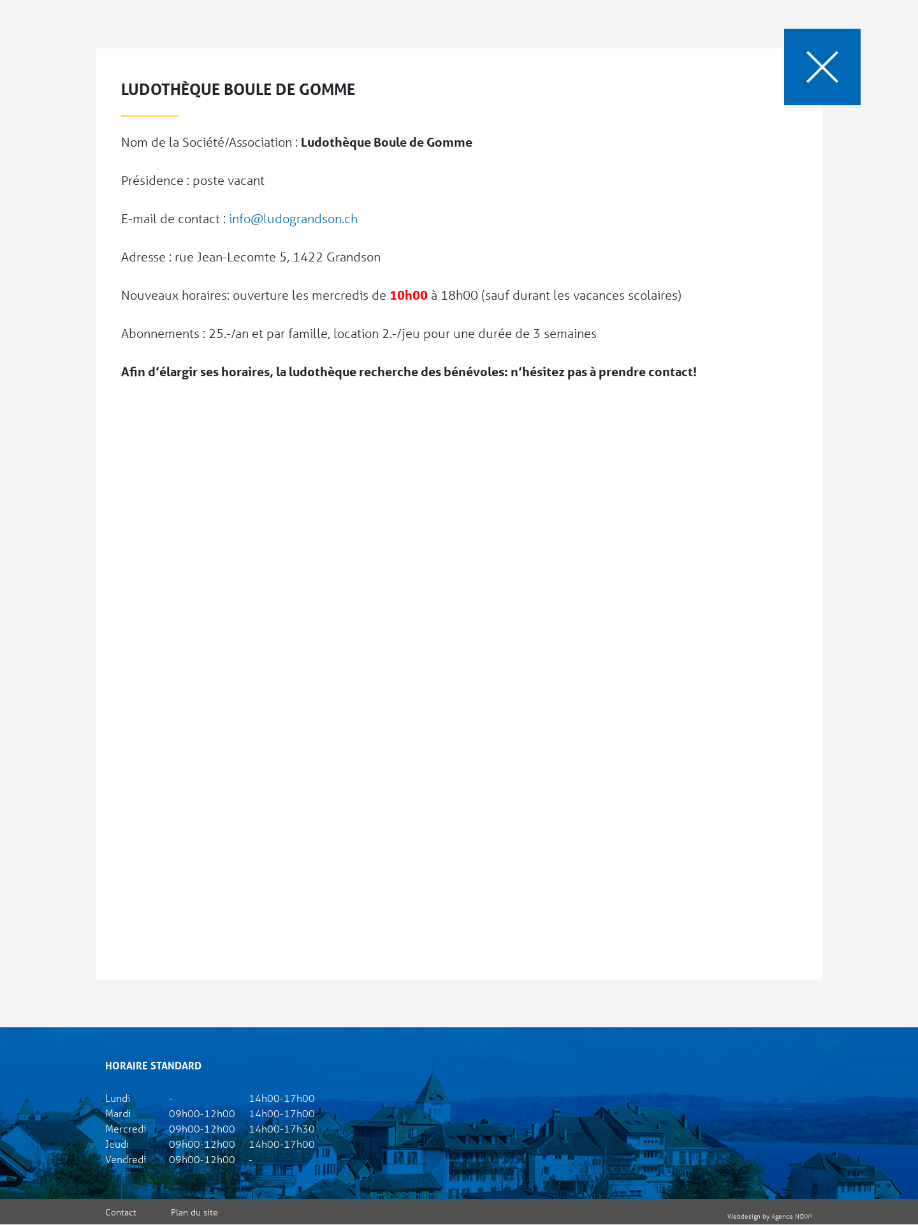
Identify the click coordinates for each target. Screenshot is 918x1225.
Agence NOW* (792, 1216)
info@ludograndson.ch (293, 218)
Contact (120, 1212)
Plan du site (194, 1212)
